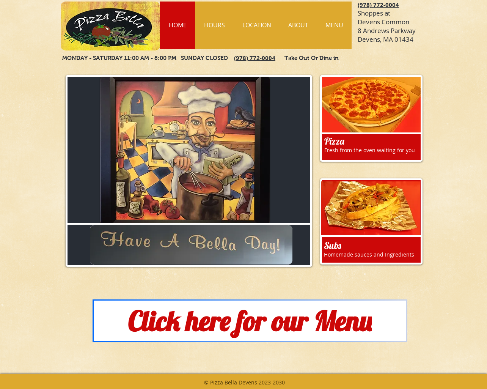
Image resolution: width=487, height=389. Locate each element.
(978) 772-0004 (378, 5)
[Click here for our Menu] (250, 320)
